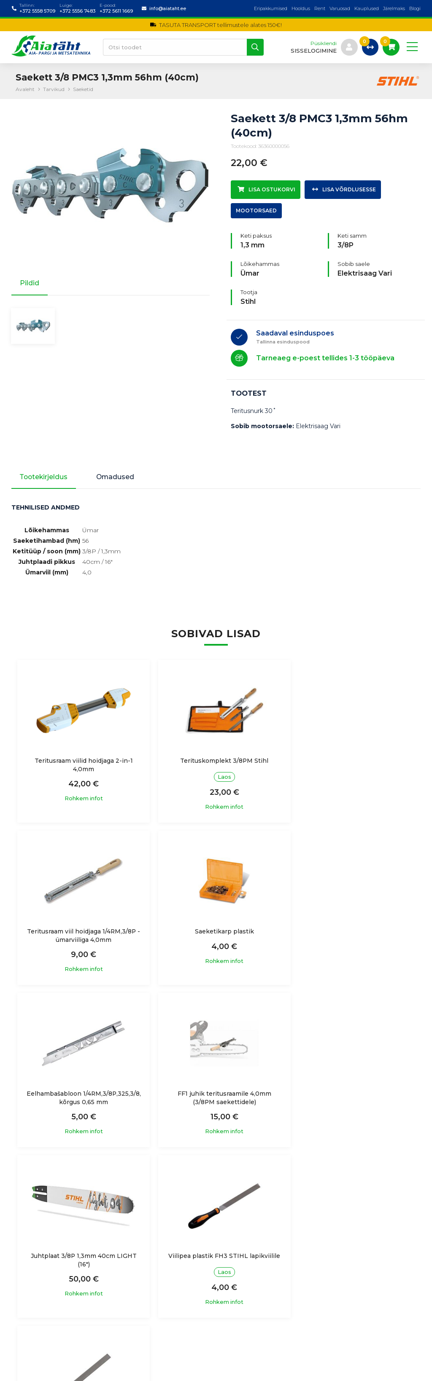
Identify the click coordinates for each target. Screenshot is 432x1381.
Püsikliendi (323, 43)
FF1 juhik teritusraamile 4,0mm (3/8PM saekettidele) (351, 937)
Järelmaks (394, 8)
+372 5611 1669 (116, 11)
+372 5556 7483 (77, 11)
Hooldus (301, 8)
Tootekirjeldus (44, 477)
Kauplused (366, 8)
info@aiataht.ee (167, 8)
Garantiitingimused (145, 1295)
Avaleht (25, 89)
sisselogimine (313, 51)
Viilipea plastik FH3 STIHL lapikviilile (216, 1099)
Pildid (29, 283)
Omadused (118, 477)
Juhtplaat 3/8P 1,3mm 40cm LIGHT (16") (81, 1099)
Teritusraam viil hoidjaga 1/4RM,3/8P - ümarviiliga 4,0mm (351, 766)
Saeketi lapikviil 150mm (350, 1095)
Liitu (404, 1304)
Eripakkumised (270, 8)
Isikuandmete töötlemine (154, 1262)
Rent (319, 8)
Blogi (415, 8)
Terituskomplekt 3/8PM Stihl (216, 761)
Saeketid (83, 89)
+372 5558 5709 (37, 11)
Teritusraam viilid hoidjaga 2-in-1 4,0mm (81, 766)
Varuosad (339, 8)
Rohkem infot (81, 799)
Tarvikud (54, 89)
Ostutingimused (141, 1279)
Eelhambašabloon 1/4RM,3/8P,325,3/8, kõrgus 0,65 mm (215, 937)
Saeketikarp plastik (81, 932)
